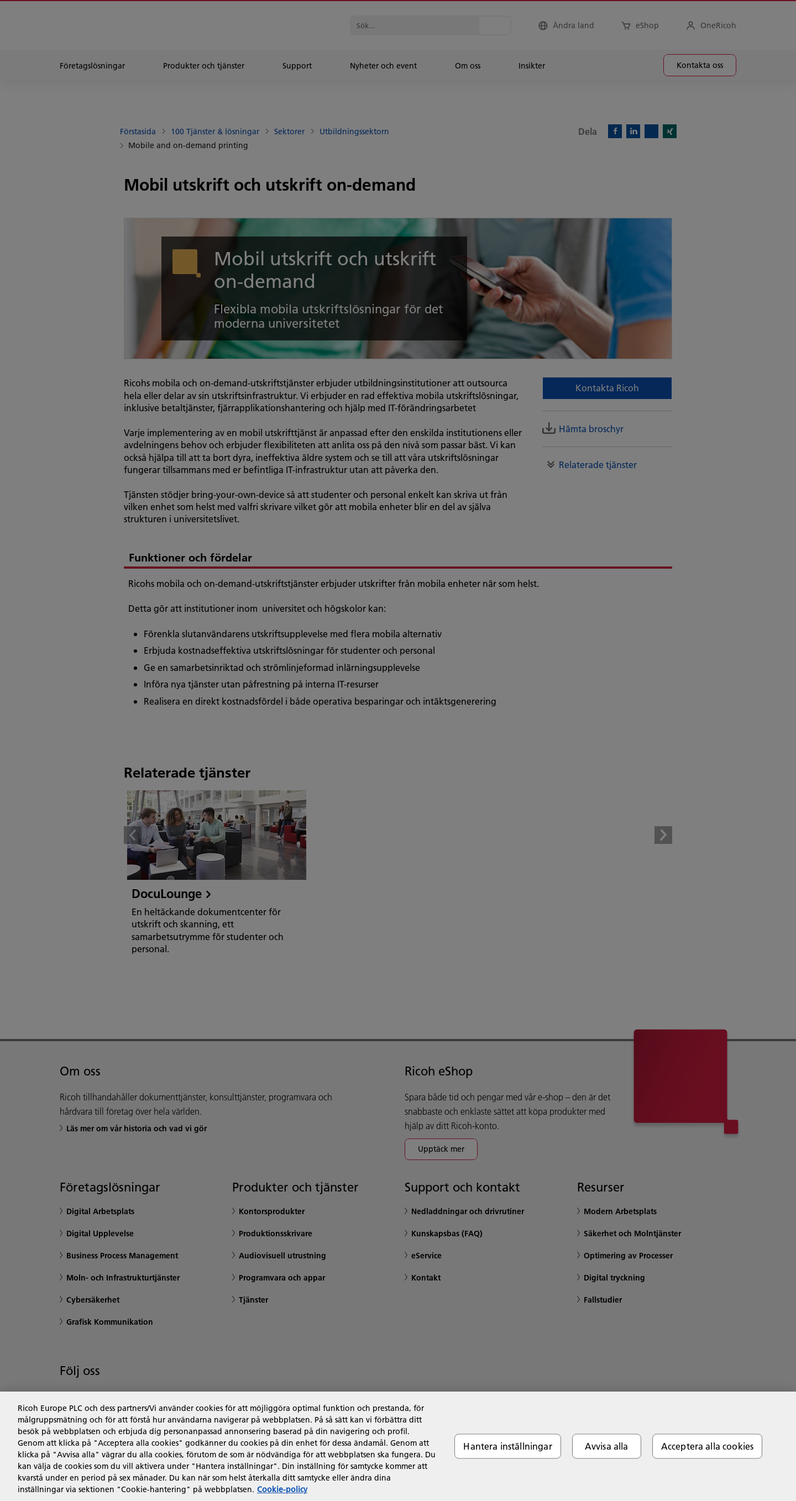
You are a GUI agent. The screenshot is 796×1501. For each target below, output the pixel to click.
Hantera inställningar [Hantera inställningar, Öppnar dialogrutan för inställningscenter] (507, 1446)
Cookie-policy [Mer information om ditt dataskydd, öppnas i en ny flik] (282, 1489)
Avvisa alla (607, 1446)
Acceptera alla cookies (707, 1446)
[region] (398, 1446)
